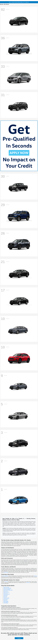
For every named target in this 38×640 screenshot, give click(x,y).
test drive (6, 581)
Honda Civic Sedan (6, 587)
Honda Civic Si (5, 591)
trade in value (6, 572)
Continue (19, 638)
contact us (28, 582)
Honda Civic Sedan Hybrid (7, 588)
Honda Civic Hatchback (6, 589)
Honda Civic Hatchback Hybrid (7, 590)
